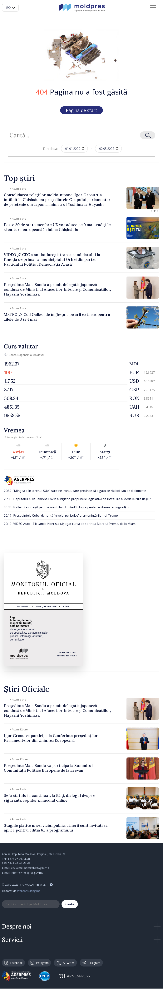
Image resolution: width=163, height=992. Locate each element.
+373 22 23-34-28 (19, 859)
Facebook (13, 963)
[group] (81, 198)
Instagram (39, 963)
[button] (151, 211)
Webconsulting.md (28, 891)
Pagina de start (81, 110)
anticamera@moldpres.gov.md (30, 867)
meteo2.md (35, 437)
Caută (69, 904)
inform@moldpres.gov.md (27, 872)
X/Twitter (65, 963)
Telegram (91, 963)
